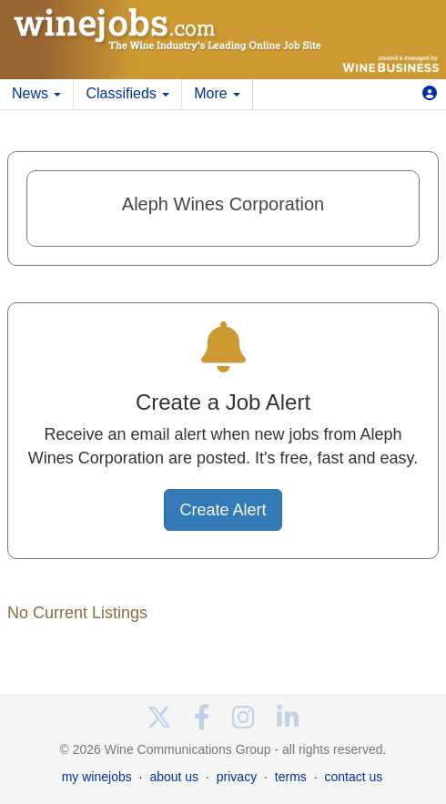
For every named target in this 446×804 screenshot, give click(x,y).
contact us (353, 776)
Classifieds (127, 93)
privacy (237, 776)
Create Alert (222, 510)
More (217, 93)
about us (173, 776)
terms (291, 776)
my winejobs (97, 776)
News (36, 93)
